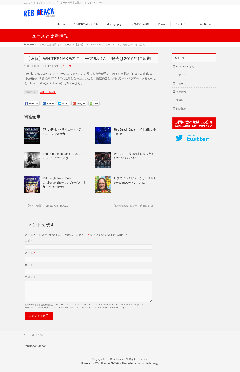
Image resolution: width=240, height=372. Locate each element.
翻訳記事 (181, 108)
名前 (28, 240)
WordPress (101, 363)
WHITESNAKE (48, 92)
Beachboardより (185, 66)
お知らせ (181, 75)
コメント (30, 277)
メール (30, 253)
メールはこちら (35, 335)
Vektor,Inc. (139, 363)
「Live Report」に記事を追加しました (135, 205)
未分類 (180, 100)
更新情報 (181, 91)
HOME (30, 44)
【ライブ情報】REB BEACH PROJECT (47, 205)
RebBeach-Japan (115, 359)
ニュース (67, 44)
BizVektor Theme (120, 363)
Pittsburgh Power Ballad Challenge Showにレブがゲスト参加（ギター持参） (64, 182)
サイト (29, 265)
